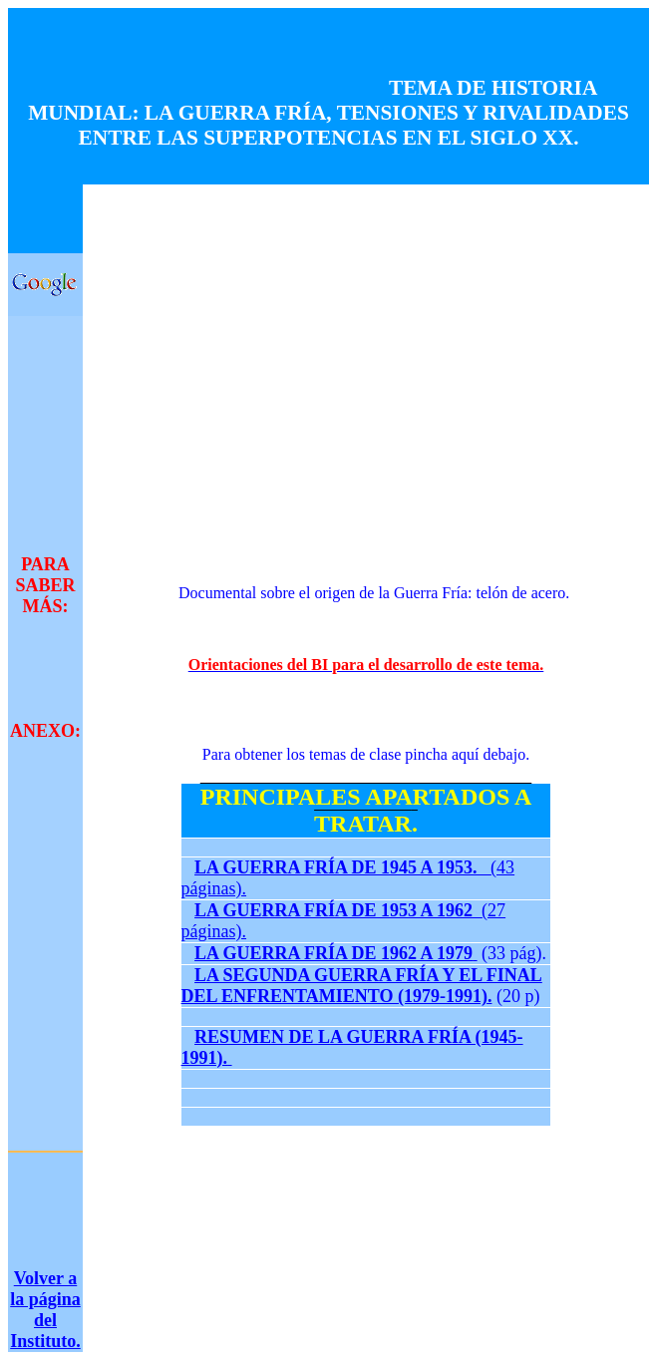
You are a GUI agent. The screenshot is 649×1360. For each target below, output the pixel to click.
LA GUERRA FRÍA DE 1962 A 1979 (333, 953)
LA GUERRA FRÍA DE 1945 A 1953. (342, 867)
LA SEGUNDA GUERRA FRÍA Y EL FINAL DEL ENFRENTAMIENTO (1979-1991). (361, 985)
